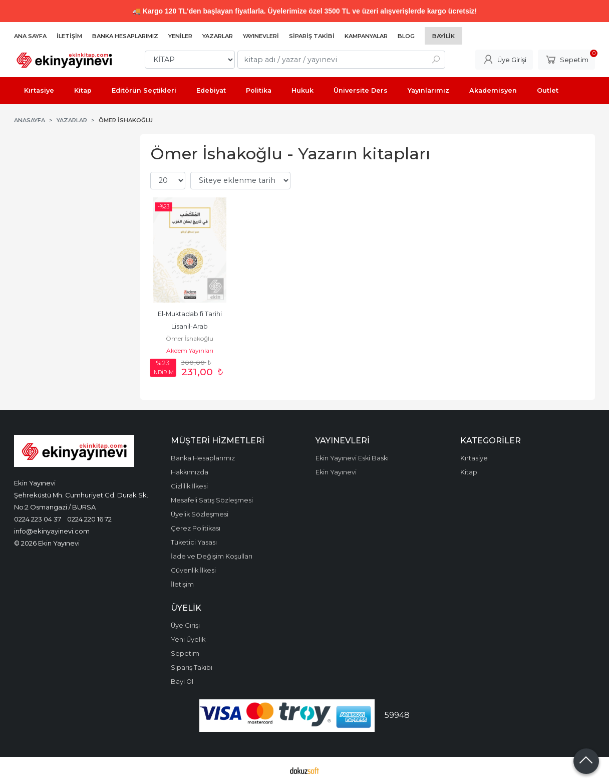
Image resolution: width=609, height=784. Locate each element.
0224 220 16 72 (89, 519)
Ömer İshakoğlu (189, 338)
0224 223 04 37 (37, 519)
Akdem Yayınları (189, 350)
